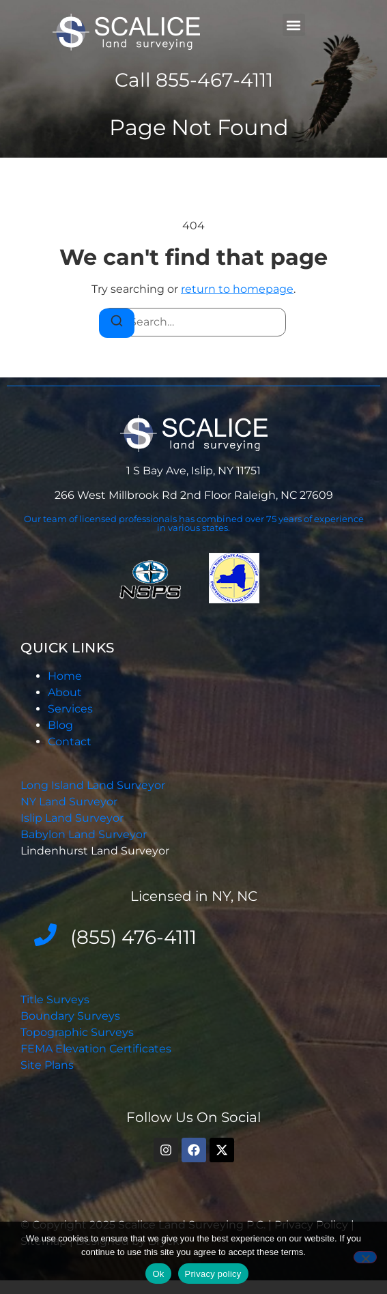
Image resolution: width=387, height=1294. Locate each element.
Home (65, 676)
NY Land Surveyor (70, 801)
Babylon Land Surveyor (84, 834)
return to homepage (237, 289)
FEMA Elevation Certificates (95, 1048)
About (65, 692)
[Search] (116, 323)
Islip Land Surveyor (73, 817)
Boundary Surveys (70, 1015)
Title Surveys (54, 999)
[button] (294, 25)
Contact (69, 741)
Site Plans (47, 1065)
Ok (158, 1274)
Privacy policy (213, 1274)
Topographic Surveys (77, 1032)
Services (70, 708)
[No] (365, 1257)
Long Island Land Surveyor (92, 785)
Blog (60, 725)
